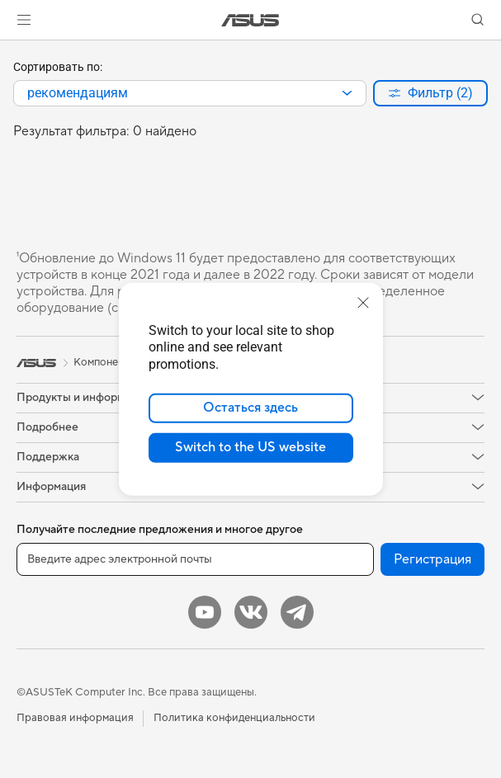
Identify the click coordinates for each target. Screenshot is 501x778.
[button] (24, 19)
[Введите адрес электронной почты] (195, 559)
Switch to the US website (250, 447)
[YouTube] (204, 612)
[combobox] (189, 93)
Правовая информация (75, 717)
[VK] (250, 612)
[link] (250, 20)
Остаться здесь (250, 407)
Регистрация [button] (432, 559)
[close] (363, 302)
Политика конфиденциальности (234, 717)
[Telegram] (297, 612)
